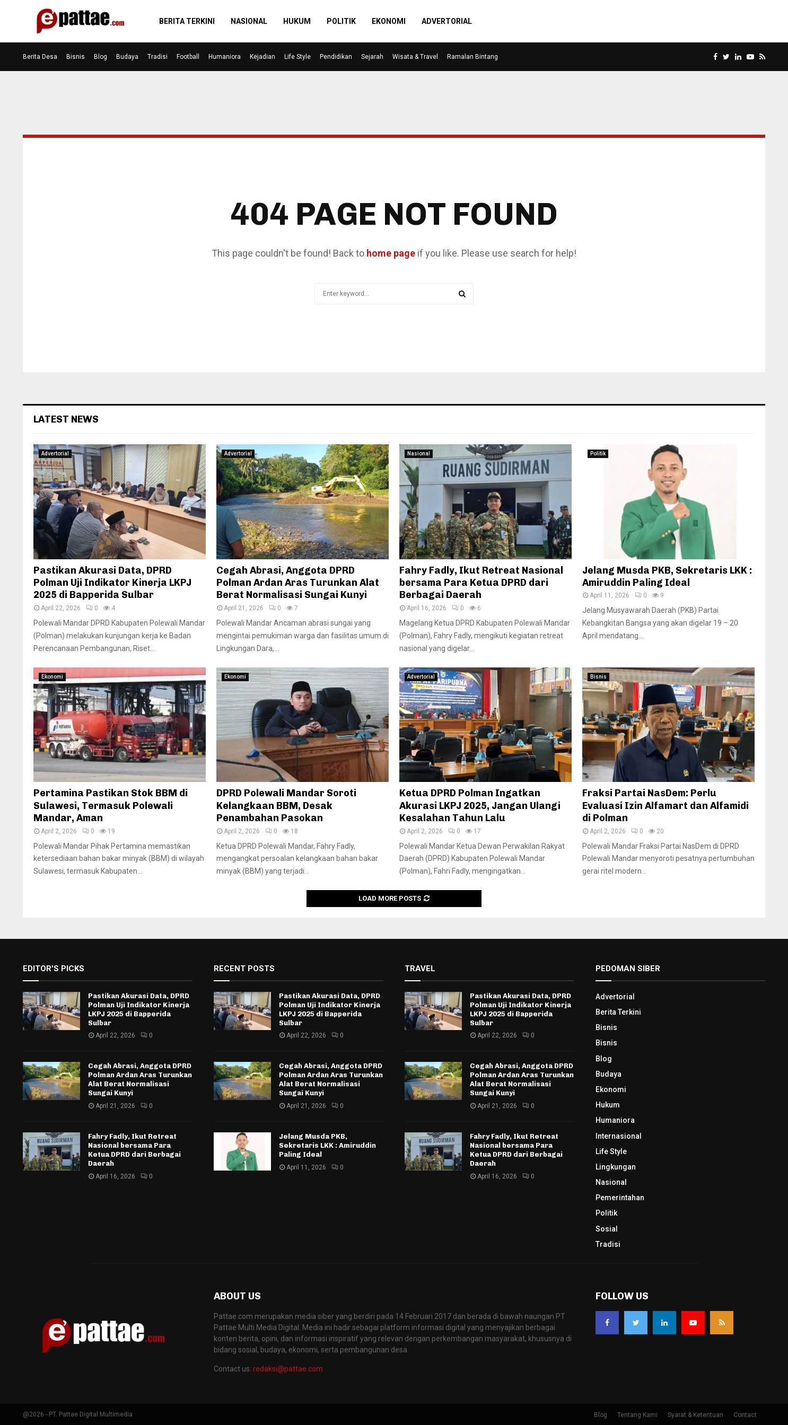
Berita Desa (40, 56)
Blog (100, 56)
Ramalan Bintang (472, 56)
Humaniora (224, 56)
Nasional (249, 21)
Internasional (619, 1136)
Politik (341, 21)
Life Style (297, 56)
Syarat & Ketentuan (695, 1415)
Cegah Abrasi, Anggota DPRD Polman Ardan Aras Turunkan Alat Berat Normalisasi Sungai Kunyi (297, 583)
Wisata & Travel (415, 56)
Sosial (607, 1229)
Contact (745, 1415)
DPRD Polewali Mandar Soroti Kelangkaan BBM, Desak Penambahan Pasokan (286, 805)
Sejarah (372, 56)
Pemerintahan (620, 1197)
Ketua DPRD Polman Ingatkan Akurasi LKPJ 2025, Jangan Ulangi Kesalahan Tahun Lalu (480, 805)
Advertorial (447, 21)
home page (390, 253)
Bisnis (75, 56)
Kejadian (262, 56)
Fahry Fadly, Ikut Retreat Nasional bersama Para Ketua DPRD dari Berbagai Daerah (481, 583)
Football (188, 56)
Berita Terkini (187, 21)
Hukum (297, 21)
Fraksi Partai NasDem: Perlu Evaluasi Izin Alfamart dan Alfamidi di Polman (665, 805)
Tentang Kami (637, 1415)
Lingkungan (616, 1167)
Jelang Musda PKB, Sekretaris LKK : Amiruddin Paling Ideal (667, 576)
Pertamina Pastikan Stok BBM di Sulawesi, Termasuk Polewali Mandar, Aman (110, 805)
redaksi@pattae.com (288, 1369)
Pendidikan (336, 56)
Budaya (127, 56)
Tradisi (157, 56)
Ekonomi (389, 21)
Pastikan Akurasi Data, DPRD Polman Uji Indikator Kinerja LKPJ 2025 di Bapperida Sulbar (112, 583)
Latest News (66, 419)
